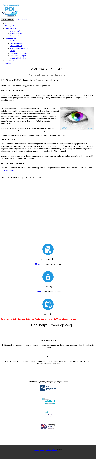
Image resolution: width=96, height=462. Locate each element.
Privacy (12, 51)
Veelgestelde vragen (18, 55)
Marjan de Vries (16, 33)
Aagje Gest (14, 36)
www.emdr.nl (8, 170)
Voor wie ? (9, 26)
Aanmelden (9, 60)
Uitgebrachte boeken (18, 58)
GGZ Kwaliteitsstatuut (18, 53)
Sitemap (42, 450)
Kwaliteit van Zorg (17, 41)
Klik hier (37, 264)
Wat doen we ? (11, 38)
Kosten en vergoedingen (19, 48)
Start (7, 23)
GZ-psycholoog (16, 43)
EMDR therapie (21, 19)
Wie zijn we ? (10, 28)
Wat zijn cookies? (87, 2)
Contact (8, 63)
